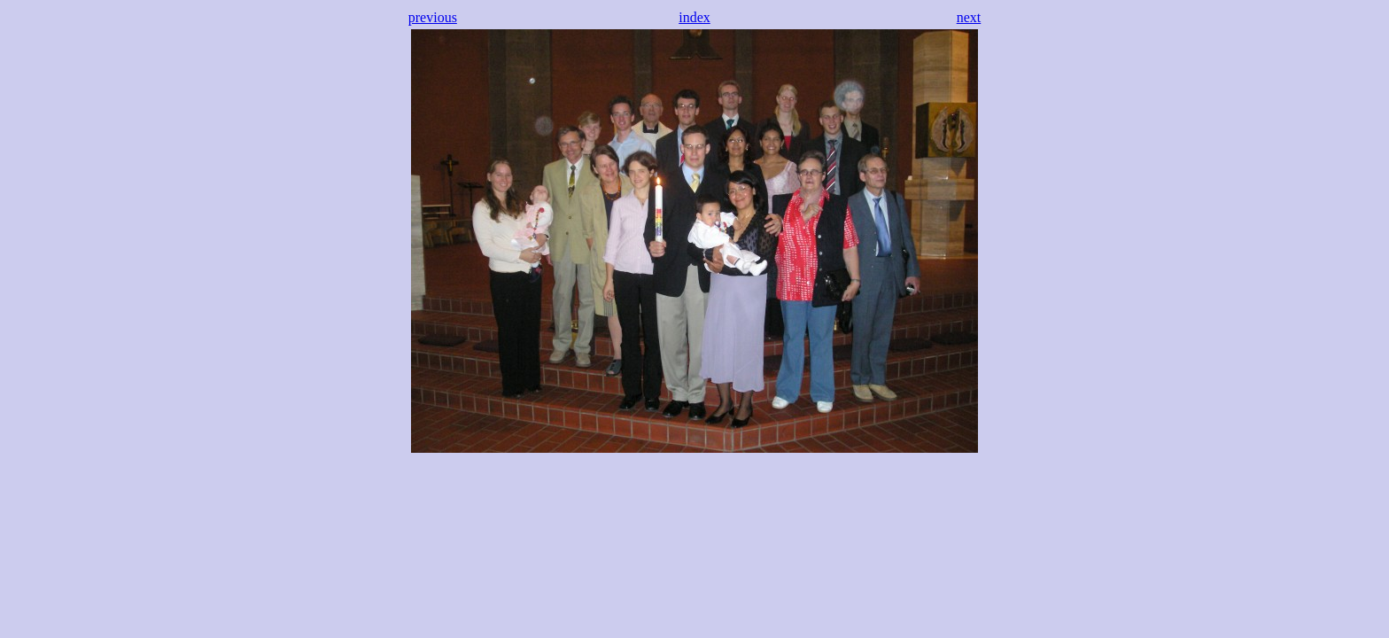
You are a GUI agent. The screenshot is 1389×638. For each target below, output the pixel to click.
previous (432, 17)
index (694, 17)
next (969, 17)
